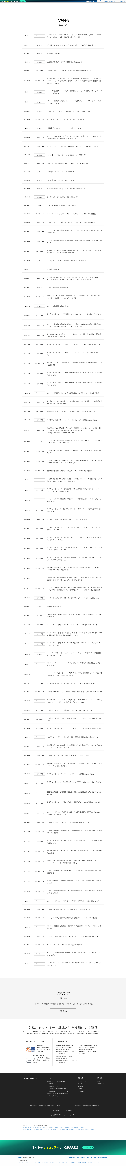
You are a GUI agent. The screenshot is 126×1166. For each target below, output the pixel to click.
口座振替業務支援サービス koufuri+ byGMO (57, 1093)
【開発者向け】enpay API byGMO (57, 1091)
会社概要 (80, 1088)
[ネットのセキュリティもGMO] (13, 1)
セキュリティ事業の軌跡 (89, 1129)
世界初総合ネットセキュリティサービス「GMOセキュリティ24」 (36, 1127)
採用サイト (99, 1081)
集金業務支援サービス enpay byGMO (56, 1081)
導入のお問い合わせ (53, 1086)
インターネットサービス (23, 1162)
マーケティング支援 (60, 1162)
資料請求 (51, 1083)
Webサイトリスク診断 (64, 1127)
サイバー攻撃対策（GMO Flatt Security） (67, 1129)
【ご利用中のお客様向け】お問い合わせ (58, 1088)
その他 (97, 1162)
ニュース (80, 1083)
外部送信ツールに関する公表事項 (46, 1105)
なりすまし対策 (80, 1129)
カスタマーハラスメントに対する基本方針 (63, 1110)
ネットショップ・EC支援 (35, 1162)
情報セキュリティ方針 (61, 1105)
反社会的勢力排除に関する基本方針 (91, 1105)
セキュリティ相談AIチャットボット (78, 1127)
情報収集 (73, 1162)
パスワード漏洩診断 (54, 1127)
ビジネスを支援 (44, 1162)
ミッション (80, 1086)
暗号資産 (84, 1162)
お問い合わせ (81, 1091)
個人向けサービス (91, 1162)
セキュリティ (52, 1162)
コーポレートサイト (82, 1081)
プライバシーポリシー (32, 1105)
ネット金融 (78, 1162)
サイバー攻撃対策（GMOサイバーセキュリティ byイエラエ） (45, 1129)
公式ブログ (99, 1083)
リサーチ (67, 1162)
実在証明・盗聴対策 (27, 1129)
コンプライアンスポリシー (74, 1105)
